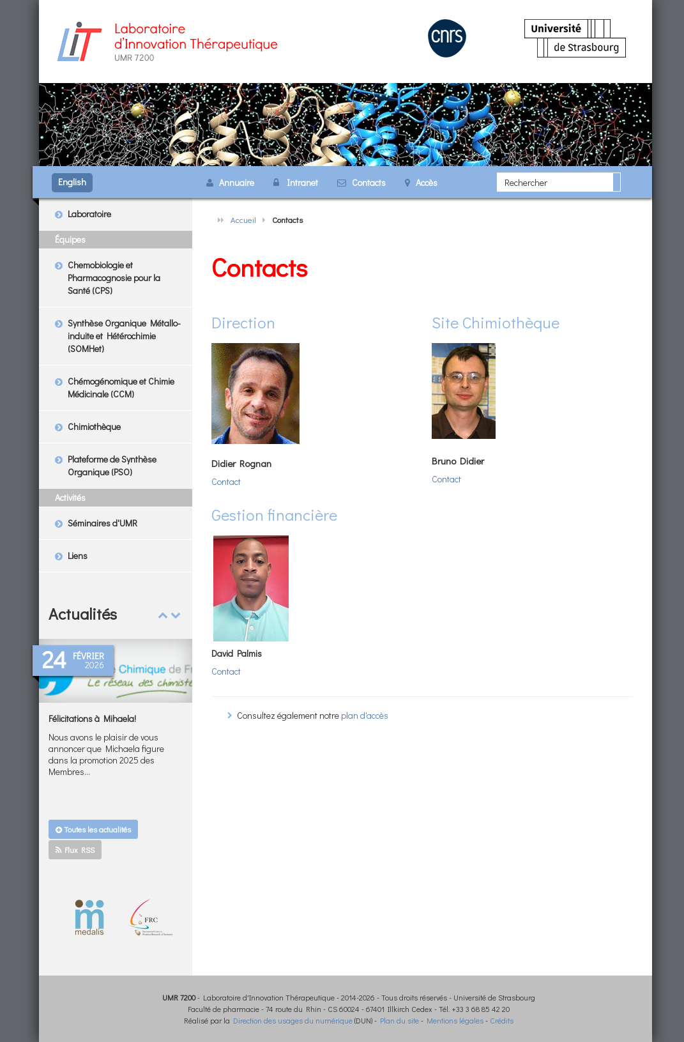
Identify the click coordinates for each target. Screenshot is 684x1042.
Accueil (243, 219)
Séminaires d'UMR (102, 523)
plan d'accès (364, 715)
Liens (77, 555)
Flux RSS (75, 850)
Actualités (83, 613)
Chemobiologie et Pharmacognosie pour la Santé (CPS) (114, 277)
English (72, 182)
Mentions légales (455, 1020)
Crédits (501, 1020)
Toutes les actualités (93, 829)
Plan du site (399, 1020)
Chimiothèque (94, 426)
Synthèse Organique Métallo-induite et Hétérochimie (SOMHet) (124, 336)
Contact (226, 481)
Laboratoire (89, 214)
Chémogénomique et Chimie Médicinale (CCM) (121, 387)
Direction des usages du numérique (293, 1020)
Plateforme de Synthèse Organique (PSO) (112, 465)
